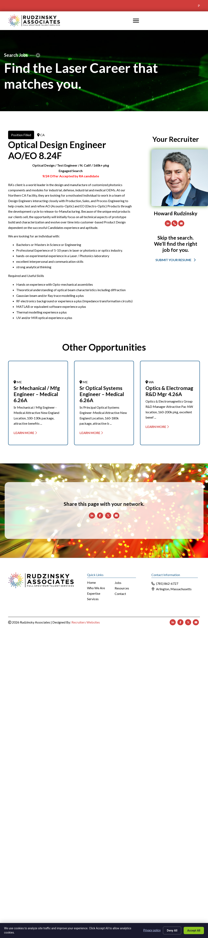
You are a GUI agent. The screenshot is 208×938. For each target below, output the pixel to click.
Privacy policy (152, 930)
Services (93, 599)
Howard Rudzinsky (175, 213)
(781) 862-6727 (167, 583)
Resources (122, 588)
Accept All (193, 930)
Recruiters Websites (85, 622)
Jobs (118, 583)
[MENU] (136, 20)
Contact (120, 594)
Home (91, 582)
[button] (175, 260)
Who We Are (96, 588)
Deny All (172, 930)
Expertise (93, 593)
